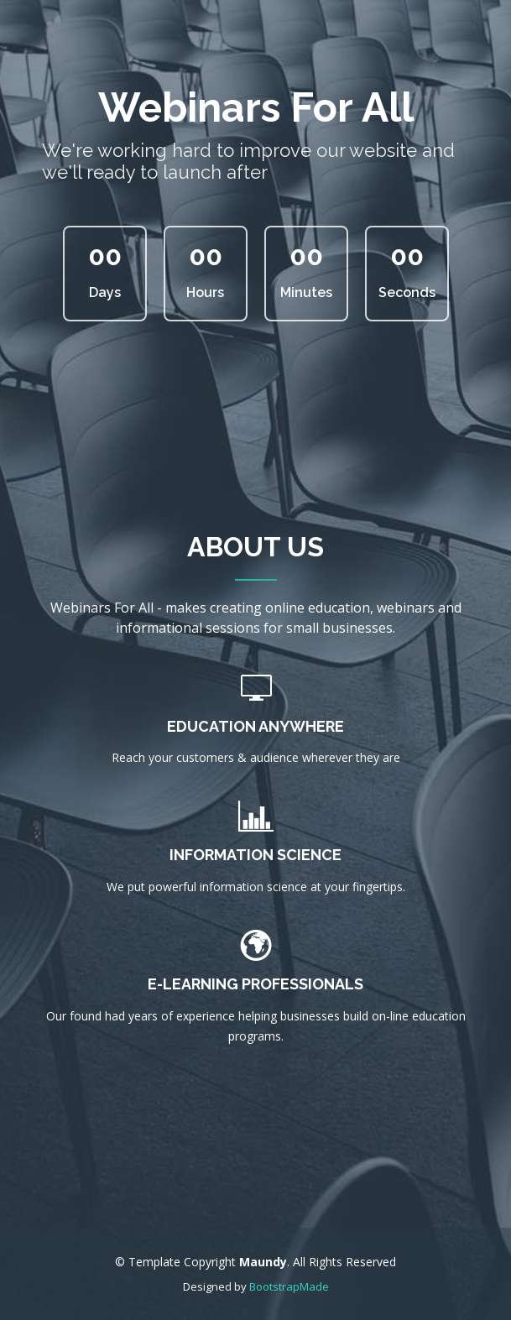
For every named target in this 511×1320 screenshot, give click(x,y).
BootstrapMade (289, 1286)
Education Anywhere (255, 726)
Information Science (255, 854)
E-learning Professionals (255, 984)
